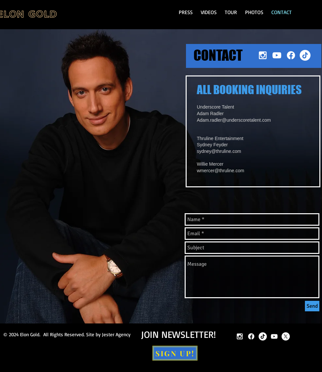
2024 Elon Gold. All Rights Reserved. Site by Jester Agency (69, 334)
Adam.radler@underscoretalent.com (234, 120)
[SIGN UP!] (174, 353)
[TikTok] (305, 55)
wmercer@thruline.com (220, 170)
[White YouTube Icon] (276, 55)
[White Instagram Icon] (262, 55)
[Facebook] (291, 55)
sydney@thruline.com (219, 151)
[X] (286, 336)
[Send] (312, 306)
